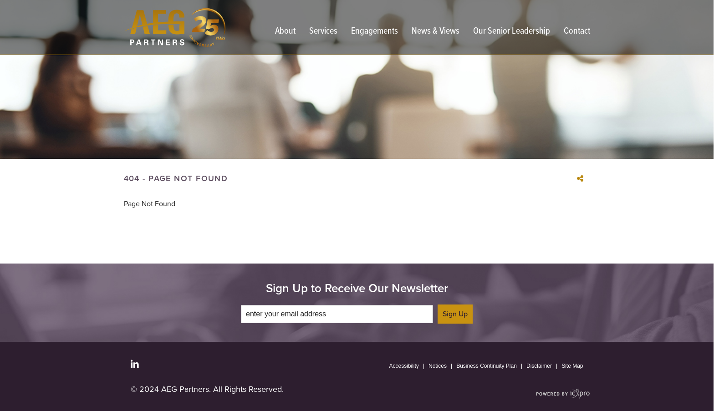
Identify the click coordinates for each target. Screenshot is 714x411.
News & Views (435, 32)
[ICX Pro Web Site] (563, 394)
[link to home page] (174, 27)
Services (323, 32)
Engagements (374, 32)
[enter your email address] (337, 314)
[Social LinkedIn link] (135, 364)
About (285, 32)
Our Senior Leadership (511, 32)
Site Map (572, 366)
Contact (577, 32)
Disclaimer (539, 366)
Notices (437, 366)
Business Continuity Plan (486, 366)
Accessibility (404, 366)
